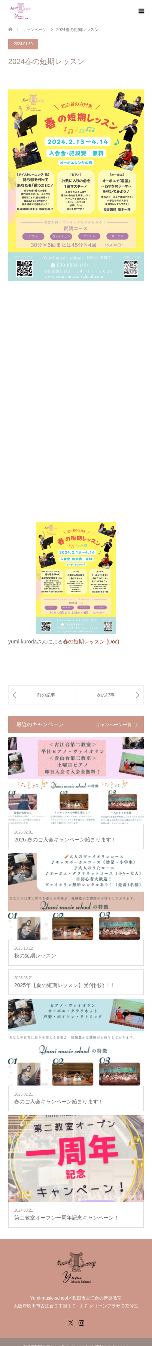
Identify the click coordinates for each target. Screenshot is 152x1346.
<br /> (76, 403)
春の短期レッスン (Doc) (91, 642)
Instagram (81, 1322)
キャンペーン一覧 (114, 724)
